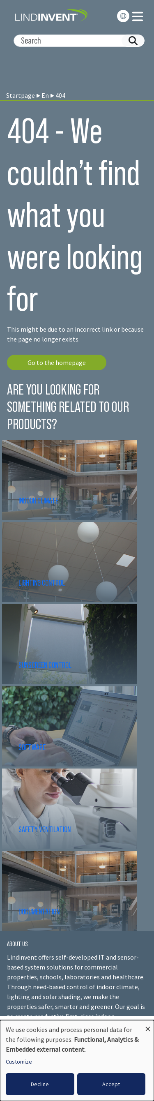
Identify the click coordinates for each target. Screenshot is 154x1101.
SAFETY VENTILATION (44, 829)
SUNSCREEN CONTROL (44, 664)
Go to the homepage (57, 362)
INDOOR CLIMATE (39, 500)
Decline (40, 1084)
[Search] (76, 41)
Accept (111, 1084)
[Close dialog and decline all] (148, 1025)
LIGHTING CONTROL (41, 582)
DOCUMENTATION (39, 911)
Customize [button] (19, 1061)
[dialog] (77, 1060)
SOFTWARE (32, 747)
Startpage (20, 95)
